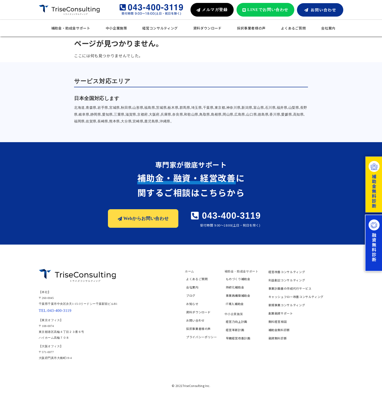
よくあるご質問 (293, 28)
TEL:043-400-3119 (55, 310)
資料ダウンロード (207, 28)
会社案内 (328, 28)
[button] (212, 10)
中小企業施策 (116, 28)
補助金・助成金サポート (70, 28)
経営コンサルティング (160, 28)
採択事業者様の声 (251, 28)
